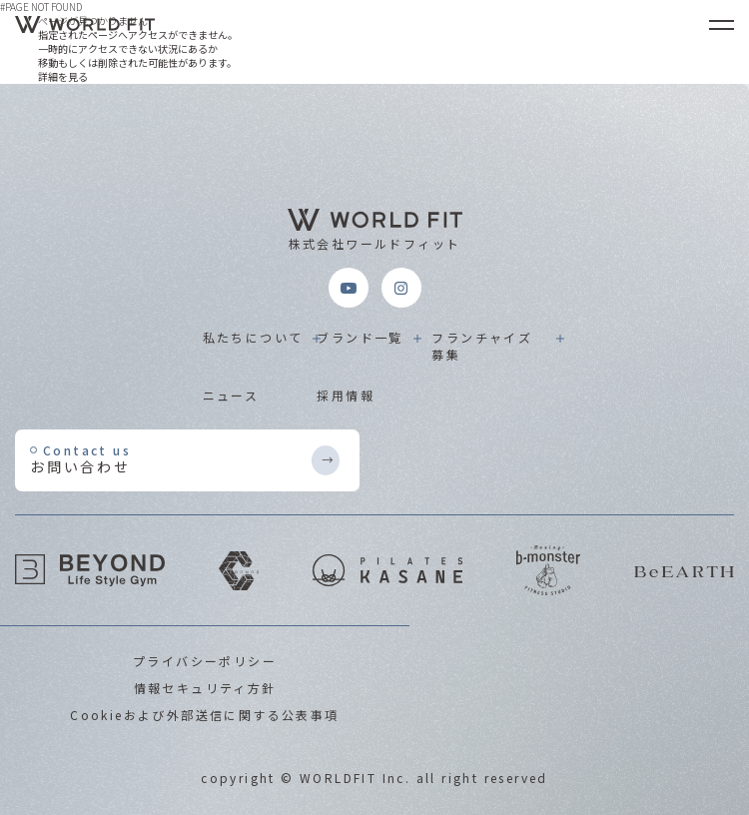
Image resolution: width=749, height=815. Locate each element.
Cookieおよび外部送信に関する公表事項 (204, 714)
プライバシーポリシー (205, 660)
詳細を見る (63, 76)
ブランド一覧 (359, 337)
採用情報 (345, 395)
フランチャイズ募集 (481, 346)
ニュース (231, 395)
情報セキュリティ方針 (205, 687)
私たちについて (253, 337)
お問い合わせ (170, 458)
